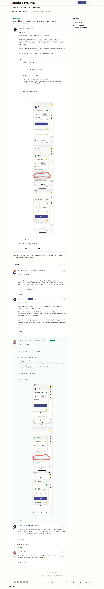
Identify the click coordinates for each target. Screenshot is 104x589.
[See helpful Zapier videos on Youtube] (27, 582)
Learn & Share (25, 7)
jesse (19, 551)
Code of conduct (77, 22)
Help (45, 582)
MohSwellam (21, 270)
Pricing (40, 582)
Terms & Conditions (46, 575)
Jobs (67, 582)
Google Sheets (33, 244)
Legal (87, 586)
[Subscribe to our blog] (21, 582)
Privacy (93, 586)
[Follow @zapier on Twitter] (24, 582)
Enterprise (73, 582)
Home (13, 11)
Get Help (15, 7)
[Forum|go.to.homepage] (24, 2)
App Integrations (90, 582)
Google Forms (23, 244)
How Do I (25, 11)
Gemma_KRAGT (22, 28)
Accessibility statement (57, 575)
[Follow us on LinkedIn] (18, 582)
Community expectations (80, 27)
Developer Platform (53, 582)
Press (62, 582)
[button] (82, 2)
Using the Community (79, 25)
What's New (36, 7)
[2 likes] (23, 544)
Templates (81, 582)
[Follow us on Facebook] (15, 582)
